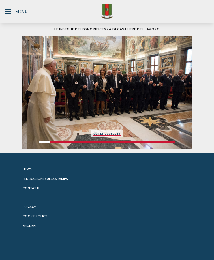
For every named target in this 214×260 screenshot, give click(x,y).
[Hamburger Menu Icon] (7, 11)
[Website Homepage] (107, 11)
